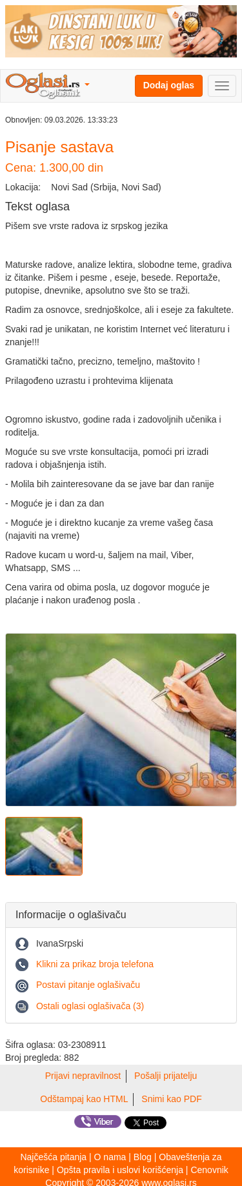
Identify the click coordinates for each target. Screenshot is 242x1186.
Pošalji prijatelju (165, 1075)
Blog (143, 1157)
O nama (110, 1157)
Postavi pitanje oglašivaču (88, 985)
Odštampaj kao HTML (84, 1099)
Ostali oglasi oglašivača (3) (90, 1006)
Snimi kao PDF (171, 1099)
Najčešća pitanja (53, 1157)
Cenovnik (209, 1170)
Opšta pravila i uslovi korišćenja (120, 1170)
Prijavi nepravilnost (83, 1075)
